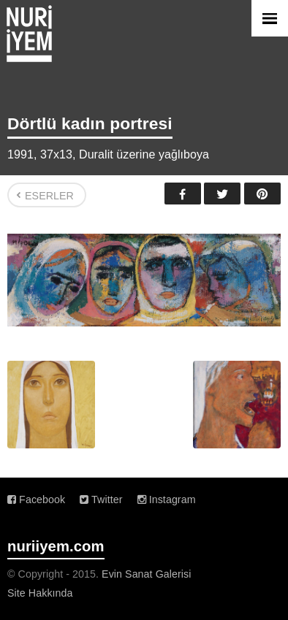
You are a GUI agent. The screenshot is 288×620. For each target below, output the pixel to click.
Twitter (222, 193)
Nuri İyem (29, 33)
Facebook (182, 193)
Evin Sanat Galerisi (146, 574)
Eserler (49, 196)
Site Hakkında (40, 593)
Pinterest (262, 193)
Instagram (166, 499)
